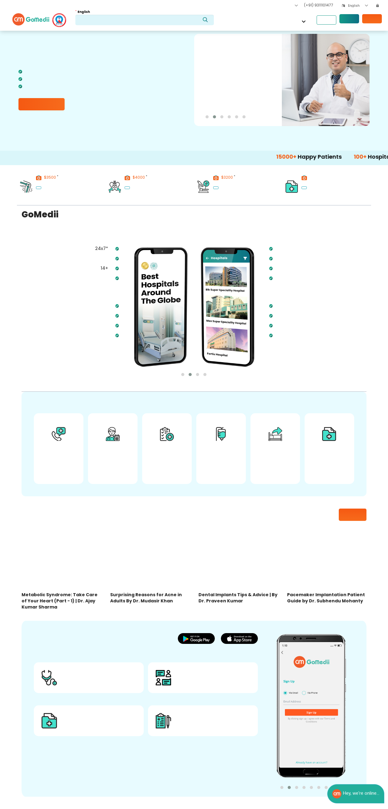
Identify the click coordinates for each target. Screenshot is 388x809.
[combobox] (358, 5)
